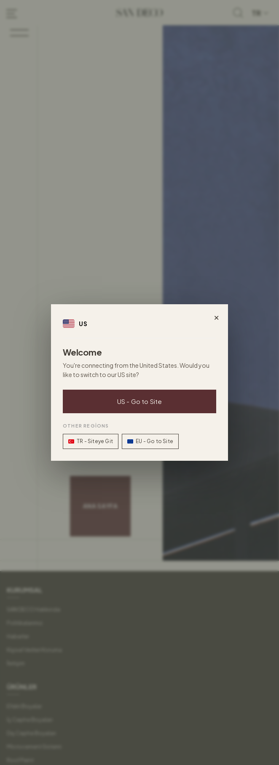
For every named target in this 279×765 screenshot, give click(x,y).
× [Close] (216, 316)
